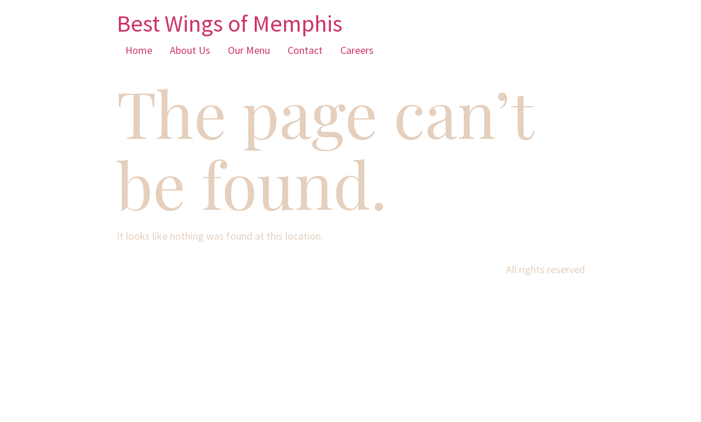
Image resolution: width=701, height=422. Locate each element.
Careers (357, 50)
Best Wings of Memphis (230, 23)
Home (138, 50)
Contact (305, 50)
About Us (190, 50)
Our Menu (249, 50)
